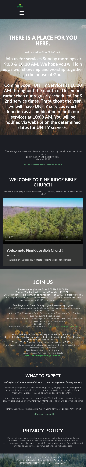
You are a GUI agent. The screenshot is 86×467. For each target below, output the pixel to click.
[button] (22, 13)
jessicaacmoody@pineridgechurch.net (43, 355)
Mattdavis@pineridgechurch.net (63, 326)
